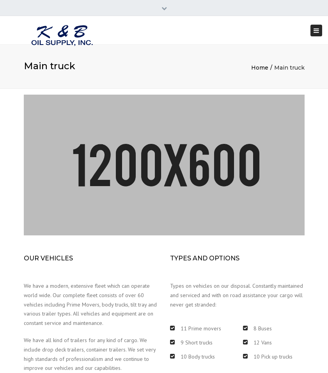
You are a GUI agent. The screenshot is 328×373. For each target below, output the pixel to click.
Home (259, 67)
